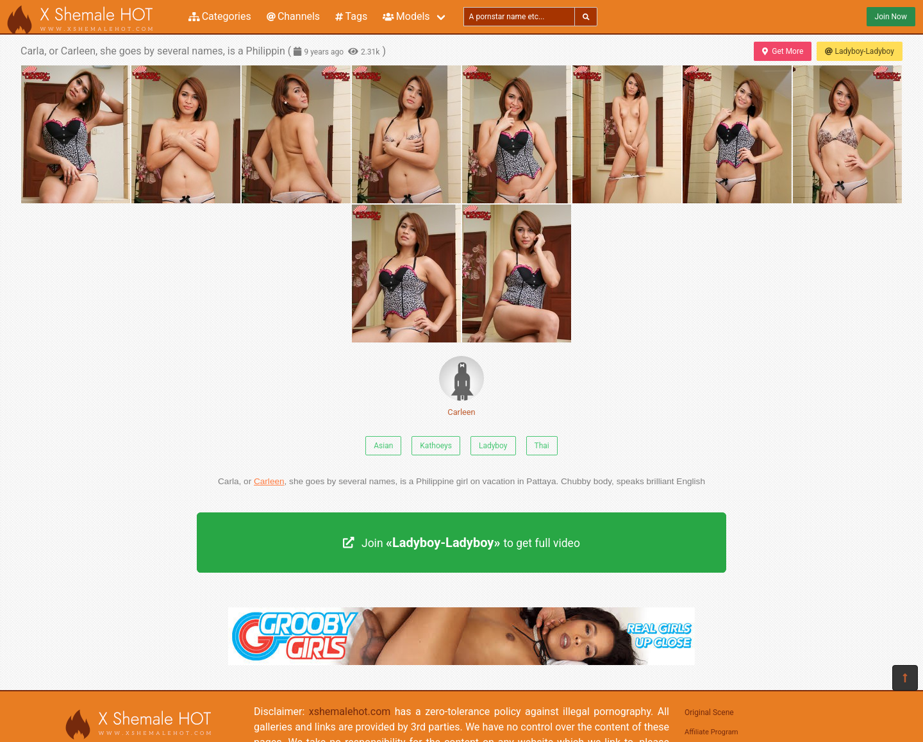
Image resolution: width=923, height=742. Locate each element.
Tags (351, 16)
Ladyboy (493, 445)
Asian (383, 445)
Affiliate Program (711, 732)
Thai (542, 445)
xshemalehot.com (350, 711)
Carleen (461, 386)
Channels (293, 16)
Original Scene (709, 712)
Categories (219, 16)
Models (406, 16)
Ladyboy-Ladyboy (859, 51)
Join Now (891, 16)
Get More (782, 51)
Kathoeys (436, 445)
